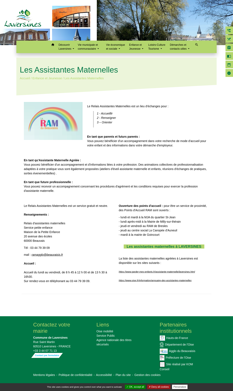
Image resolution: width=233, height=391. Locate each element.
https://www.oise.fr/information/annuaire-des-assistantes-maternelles (155, 280)
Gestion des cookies (147, 375)
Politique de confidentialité (75, 375)
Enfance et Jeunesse (47, 78)
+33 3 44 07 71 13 (45, 350)
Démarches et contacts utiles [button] (178, 46)
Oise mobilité (104, 331)
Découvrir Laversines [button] (65, 46)
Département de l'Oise (177, 344)
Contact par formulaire (47, 355)
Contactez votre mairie (51, 328)
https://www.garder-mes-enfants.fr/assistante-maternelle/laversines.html (157, 271)
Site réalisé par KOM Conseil (176, 366)
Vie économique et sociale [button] (115, 46)
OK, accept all (135, 387)
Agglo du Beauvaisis (177, 351)
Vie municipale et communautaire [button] (88, 46)
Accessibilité (104, 375)
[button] (52, 45)
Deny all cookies (159, 387)
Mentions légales (44, 375)
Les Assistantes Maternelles (84, 78)
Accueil (25, 78)
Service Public (105, 335)
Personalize (180, 387)
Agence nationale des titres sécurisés (114, 342)
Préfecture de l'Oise (175, 357)
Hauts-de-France (174, 338)
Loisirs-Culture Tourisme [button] (156, 46)
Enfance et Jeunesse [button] (135, 46)
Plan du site (123, 375)
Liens (102, 325)
